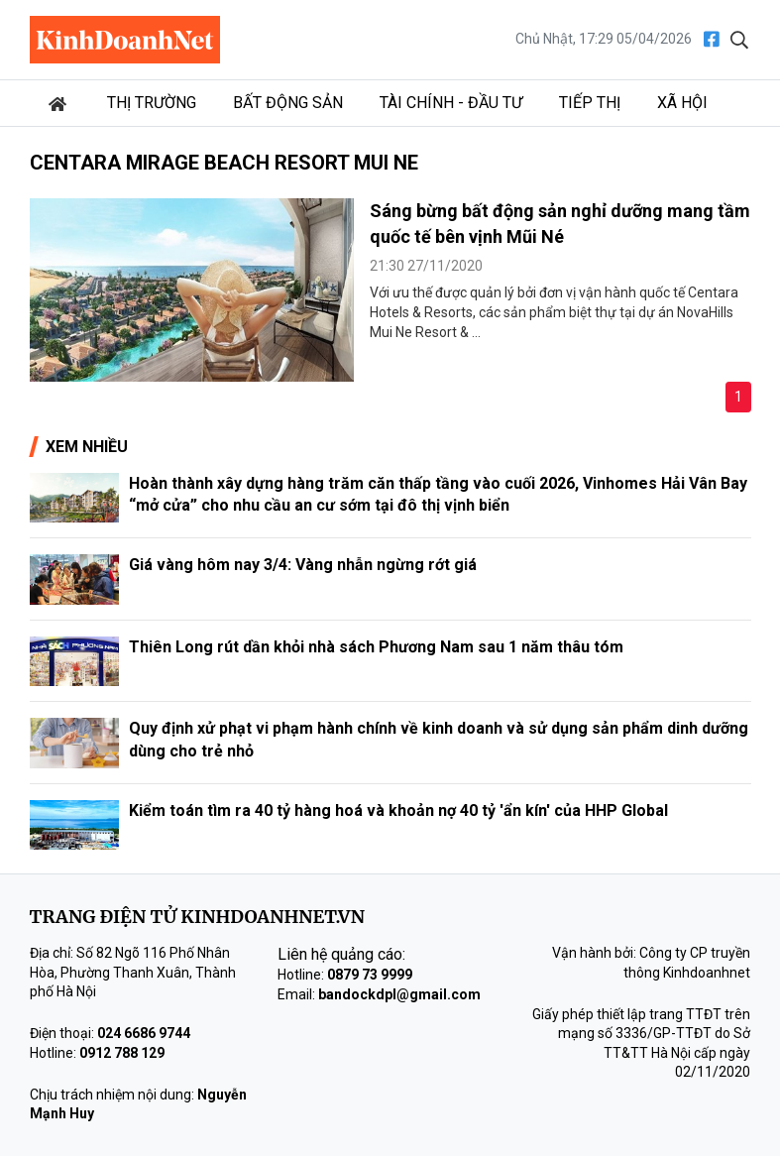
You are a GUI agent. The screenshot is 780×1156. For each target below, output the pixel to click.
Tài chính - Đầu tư (451, 102)
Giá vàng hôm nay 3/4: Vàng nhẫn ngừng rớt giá (303, 564)
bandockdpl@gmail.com (399, 994)
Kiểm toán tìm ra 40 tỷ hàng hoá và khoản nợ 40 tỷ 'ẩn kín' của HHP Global (398, 810)
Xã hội (682, 102)
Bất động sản (288, 102)
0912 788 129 (122, 1053)
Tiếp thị (589, 102)
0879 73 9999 (369, 975)
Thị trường (151, 102)
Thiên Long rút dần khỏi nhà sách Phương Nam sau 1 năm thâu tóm (376, 646)
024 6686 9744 (143, 1033)
